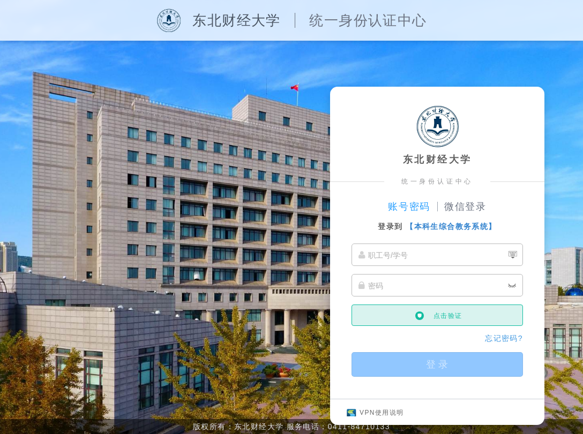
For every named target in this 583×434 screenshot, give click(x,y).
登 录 (437, 364)
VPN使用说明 (381, 412)
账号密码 (409, 206)
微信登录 (465, 206)
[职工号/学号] (437, 254)
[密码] (437, 285)
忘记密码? (504, 338)
